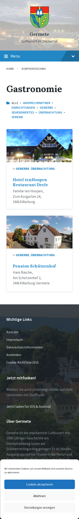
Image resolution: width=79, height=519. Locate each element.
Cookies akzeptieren (39, 484)
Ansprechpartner (36, 103)
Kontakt (12, 332)
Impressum (14, 339)
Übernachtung (50, 112)
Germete (39, 34)
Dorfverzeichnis (34, 69)
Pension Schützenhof (34, 266)
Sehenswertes (23, 112)
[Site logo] (39, 26)
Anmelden (13, 355)
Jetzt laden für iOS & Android (28, 406)
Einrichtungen (23, 108)
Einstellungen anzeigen (39, 508)
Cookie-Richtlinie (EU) (22, 362)
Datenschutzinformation (24, 347)
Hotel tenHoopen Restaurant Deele (30, 182)
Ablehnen (39, 496)
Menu (39, 56)
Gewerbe (46, 108)
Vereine (17, 117)
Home (10, 69)
